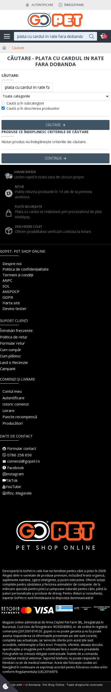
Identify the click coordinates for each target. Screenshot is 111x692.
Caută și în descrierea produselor (30, 108)
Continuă (53, 158)
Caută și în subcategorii (22, 103)
